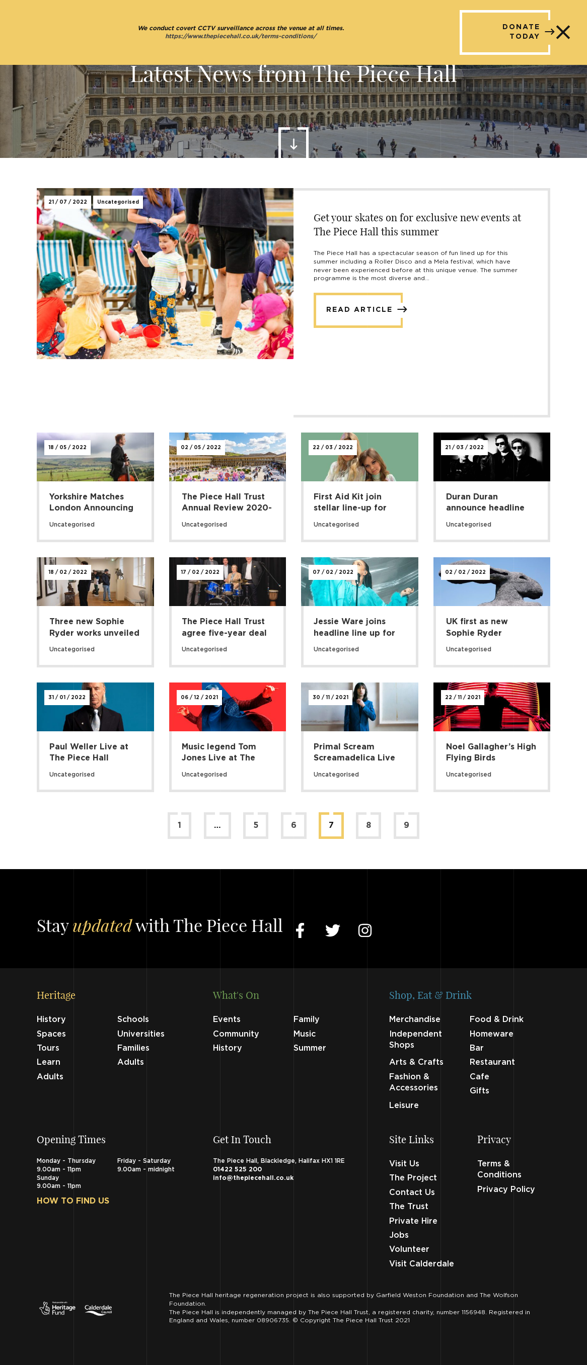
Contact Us (412, 1192)
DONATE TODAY (526, 32)
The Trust (408, 1207)
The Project (413, 1178)
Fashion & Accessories (413, 1082)
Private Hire (413, 1221)
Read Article (364, 309)
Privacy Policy (506, 1189)
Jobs (399, 1235)
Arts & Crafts (416, 1062)
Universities (141, 1034)
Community (236, 1034)
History (51, 1019)
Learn (48, 1062)
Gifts (479, 1091)
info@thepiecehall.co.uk (253, 1178)
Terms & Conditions (499, 1169)
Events (227, 1019)
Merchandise (415, 1019)
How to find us (73, 1201)
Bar (477, 1048)
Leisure (404, 1105)
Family (306, 1019)
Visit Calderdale (421, 1264)
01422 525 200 (237, 1169)
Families (133, 1048)
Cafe (479, 1077)
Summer (309, 1048)
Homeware (491, 1034)
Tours (48, 1048)
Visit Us (404, 1164)
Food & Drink (497, 1019)
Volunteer (409, 1249)
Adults (130, 1062)
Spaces (51, 1034)
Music (304, 1034)
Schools (133, 1019)
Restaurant (492, 1062)
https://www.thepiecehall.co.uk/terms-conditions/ (240, 37)
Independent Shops (415, 1039)
